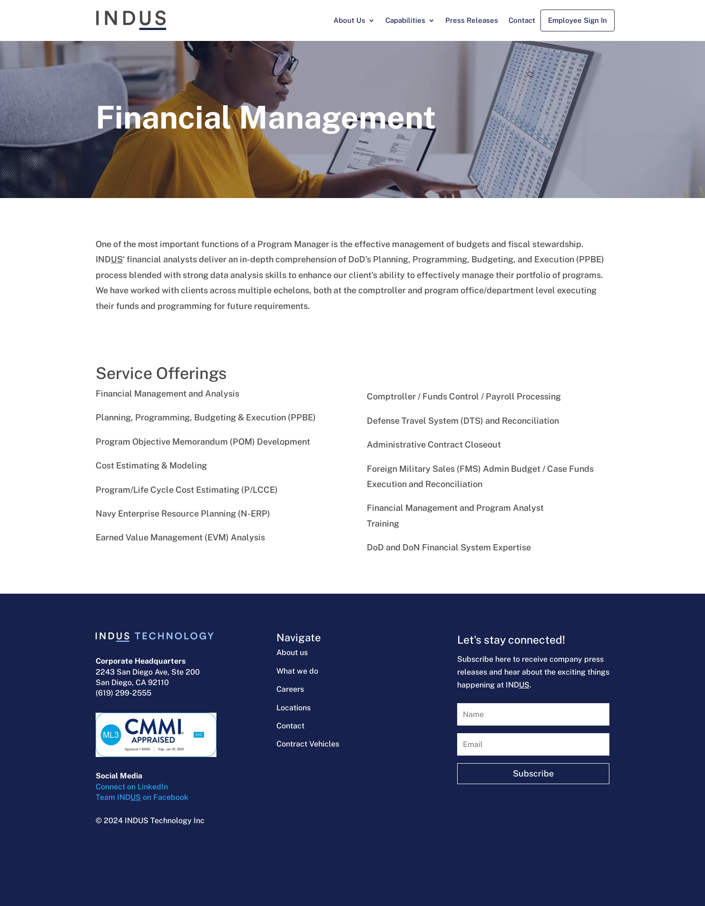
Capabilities (405, 20)
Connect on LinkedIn (132, 786)
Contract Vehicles (307, 743)
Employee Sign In (577, 20)
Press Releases (471, 20)
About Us (349, 20)
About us (292, 652)
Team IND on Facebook (142, 797)
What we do (297, 671)
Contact (522, 20)
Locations (293, 707)
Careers (290, 689)
